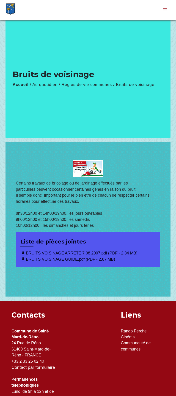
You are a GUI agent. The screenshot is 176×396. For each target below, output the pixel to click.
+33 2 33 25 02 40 (27, 361)
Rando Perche (133, 331)
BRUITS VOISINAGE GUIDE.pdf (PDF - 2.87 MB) (67, 259)
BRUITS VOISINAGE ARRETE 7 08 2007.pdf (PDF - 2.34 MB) (79, 253)
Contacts (28, 315)
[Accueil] (23, 10)
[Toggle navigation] (164, 10)
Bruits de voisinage (135, 84)
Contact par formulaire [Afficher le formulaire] (33, 367)
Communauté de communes (136, 346)
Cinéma (128, 337)
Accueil (21, 84)
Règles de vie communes (87, 84)
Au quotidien (45, 84)
